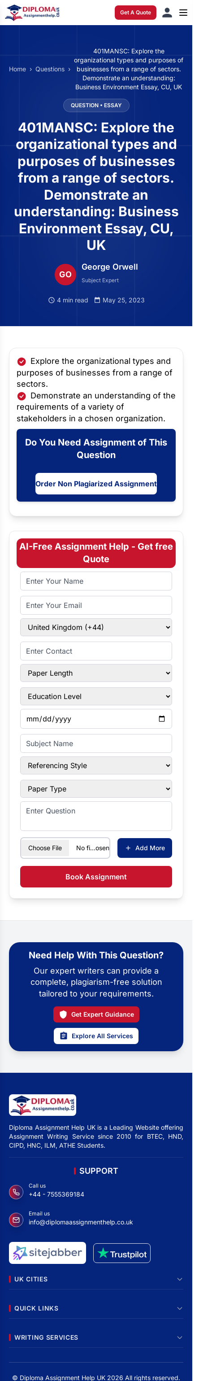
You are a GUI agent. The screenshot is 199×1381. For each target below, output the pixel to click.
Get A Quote (135, 12)
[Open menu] (183, 12)
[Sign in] (167, 12)
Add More (145, 848)
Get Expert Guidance (96, 1014)
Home (17, 69)
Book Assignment (96, 876)
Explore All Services (96, 1035)
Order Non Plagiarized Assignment (96, 483)
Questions (50, 69)
